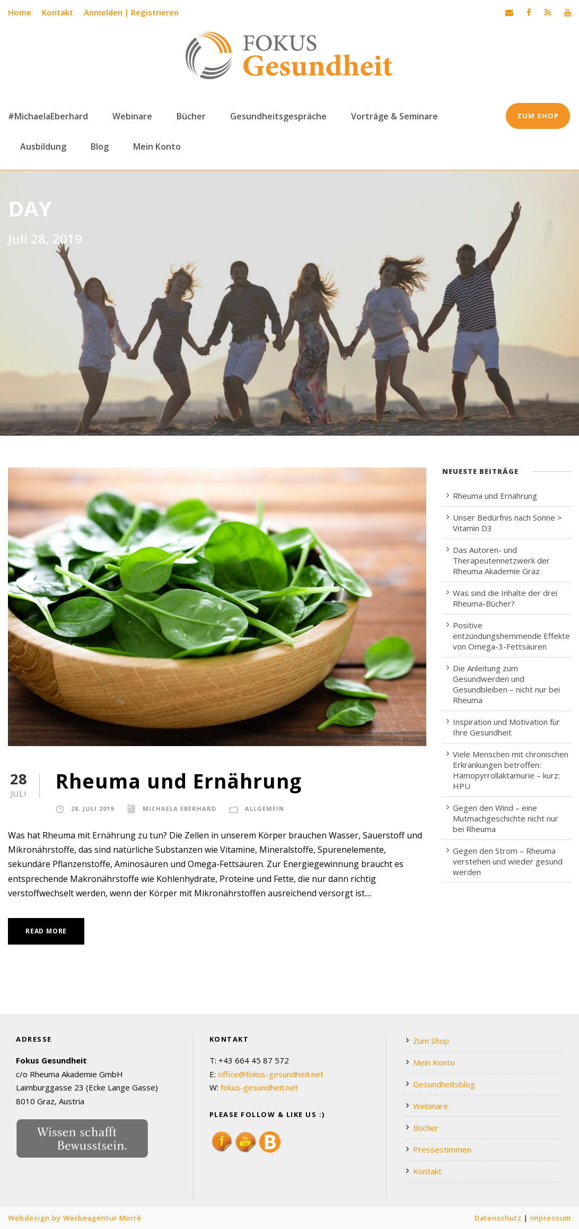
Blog (100, 146)
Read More (46, 931)
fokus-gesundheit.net (259, 1087)
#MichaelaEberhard (48, 116)
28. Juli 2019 (92, 808)
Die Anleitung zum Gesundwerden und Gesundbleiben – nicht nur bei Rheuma (506, 684)
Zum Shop (538, 115)
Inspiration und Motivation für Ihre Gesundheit (506, 727)
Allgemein (264, 808)
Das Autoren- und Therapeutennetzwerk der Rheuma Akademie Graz (501, 560)
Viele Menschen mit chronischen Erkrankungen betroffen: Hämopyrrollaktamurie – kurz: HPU (510, 770)
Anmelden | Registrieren (131, 12)
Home (19, 12)
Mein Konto (157, 146)
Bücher (191, 116)
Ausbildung (43, 146)
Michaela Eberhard (179, 808)
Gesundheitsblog (444, 1084)
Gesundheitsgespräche (278, 116)
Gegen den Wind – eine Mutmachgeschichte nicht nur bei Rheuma (505, 818)
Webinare (132, 116)
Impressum (550, 1218)
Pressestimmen (442, 1149)
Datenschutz (498, 1218)
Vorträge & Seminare (394, 116)
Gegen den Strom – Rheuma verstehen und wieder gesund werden (508, 861)
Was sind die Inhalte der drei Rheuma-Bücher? (505, 598)
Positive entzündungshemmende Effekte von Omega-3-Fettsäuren (511, 636)
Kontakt (57, 12)
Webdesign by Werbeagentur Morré (75, 1218)
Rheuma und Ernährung (179, 780)
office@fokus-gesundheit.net (270, 1074)
